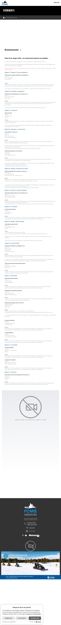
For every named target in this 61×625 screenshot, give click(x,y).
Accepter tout (35, 618)
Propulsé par (35, 622)
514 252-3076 (31, 522)
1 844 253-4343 (32, 524)
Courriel (32, 527)
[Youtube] (26, 535)
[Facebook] (23, 535)
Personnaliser (22, 618)
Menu (56, 2)
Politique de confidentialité (33, 614)
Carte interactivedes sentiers (18, 556)
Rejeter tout (8, 618)
